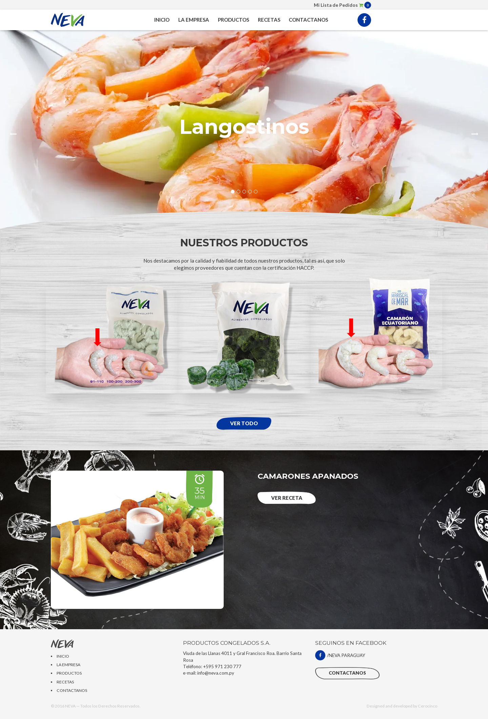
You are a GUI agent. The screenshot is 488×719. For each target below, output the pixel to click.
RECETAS (269, 20)
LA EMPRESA (193, 20)
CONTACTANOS (308, 20)
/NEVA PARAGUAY (340, 655)
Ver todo (244, 423)
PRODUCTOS (233, 20)
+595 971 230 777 (222, 666)
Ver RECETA (286, 498)
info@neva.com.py (215, 673)
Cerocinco (427, 705)
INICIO (161, 20)
